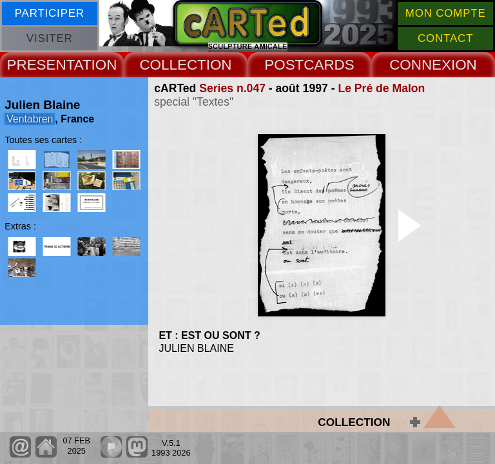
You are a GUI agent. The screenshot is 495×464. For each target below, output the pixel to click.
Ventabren (29, 118)
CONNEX (420, 65)
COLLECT (172, 65)
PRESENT (40, 65)
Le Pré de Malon (381, 88)
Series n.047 (232, 88)
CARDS (329, 65)
